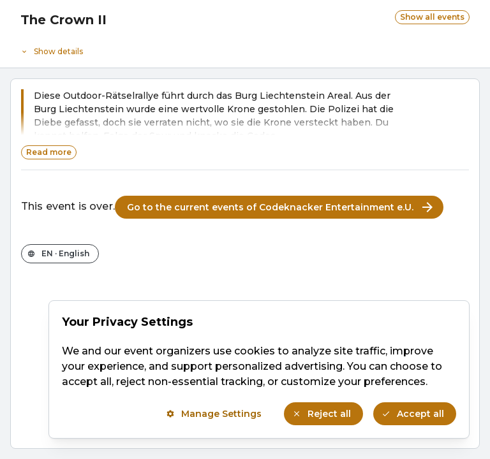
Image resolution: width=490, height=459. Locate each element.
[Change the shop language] (60, 253)
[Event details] (245, 48)
